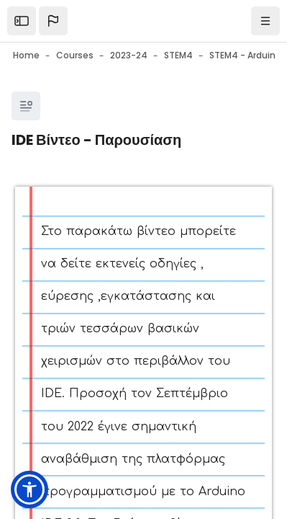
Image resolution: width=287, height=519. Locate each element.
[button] (53, 20)
